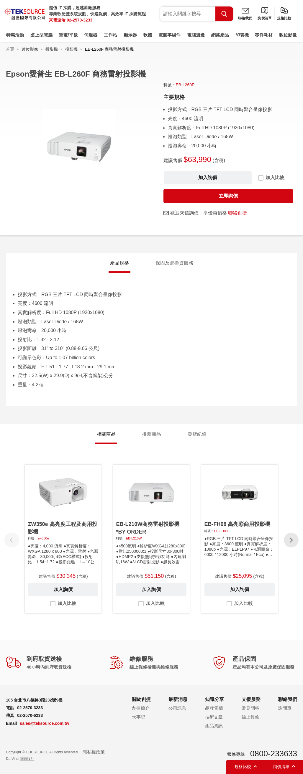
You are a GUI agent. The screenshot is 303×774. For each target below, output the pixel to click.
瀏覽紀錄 (197, 434)
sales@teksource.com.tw (44, 723)
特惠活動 (15, 34)
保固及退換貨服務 (174, 262)
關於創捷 (141, 699)
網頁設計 (27, 759)
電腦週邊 (196, 34)
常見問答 (250, 708)
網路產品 (220, 34)
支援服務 (251, 699)
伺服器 (90, 34)
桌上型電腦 (41, 34)
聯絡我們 (245, 18)
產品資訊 (214, 725)
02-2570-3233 (79, 20)
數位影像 (288, 34)
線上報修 (250, 716)
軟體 (147, 34)
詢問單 (284, 708)
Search (224, 13)
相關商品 (106, 434)
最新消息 (177, 699)
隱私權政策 (94, 751)
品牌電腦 (214, 708)
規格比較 (284, 18)
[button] (291, 540)
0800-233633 (273, 753)
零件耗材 (264, 34)
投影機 (51, 49)
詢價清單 (265, 18)
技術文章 (214, 716)
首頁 (10, 49)
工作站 (110, 34)
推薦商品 (151, 434)
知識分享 (214, 699)
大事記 (138, 716)
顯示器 (130, 34)
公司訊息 (177, 708)
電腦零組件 (169, 34)
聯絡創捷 (237, 212)
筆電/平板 (68, 34)
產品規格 (119, 262)
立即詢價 (228, 195)
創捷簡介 (141, 708)
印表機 (242, 34)
